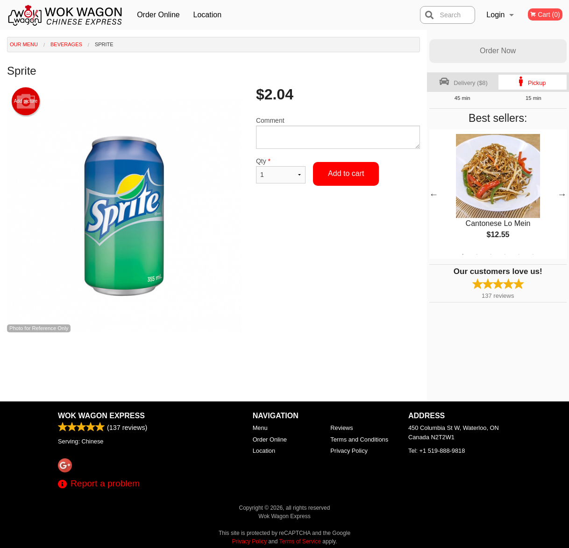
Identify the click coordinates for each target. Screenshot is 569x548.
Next (562, 194)
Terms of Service (300, 541)
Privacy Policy (349, 450)
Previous (434, 194)
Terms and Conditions (359, 439)
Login (495, 15)
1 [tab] (463, 254)
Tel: (436, 450)
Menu (260, 427)
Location (207, 15)
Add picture (26, 101)
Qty (281, 170)
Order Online (158, 15)
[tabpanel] (498, 194)
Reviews (341, 427)
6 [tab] (533, 254)
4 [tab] (505, 254)
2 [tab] (477, 254)
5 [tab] (519, 254)
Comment (338, 133)
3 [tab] (491, 254)
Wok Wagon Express (101, 416)
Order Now (498, 51)
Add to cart (346, 173)
